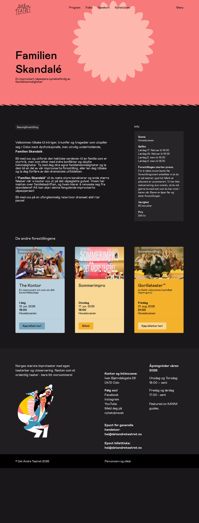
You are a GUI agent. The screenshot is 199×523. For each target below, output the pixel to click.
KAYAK (172, 449)
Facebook (111, 440)
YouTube (111, 449)
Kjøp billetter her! (152, 371)
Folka (89, 7)
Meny (180, 7)
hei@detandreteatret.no (123, 479)
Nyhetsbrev (122, 7)
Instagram (112, 445)
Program (74, 7)
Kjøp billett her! (32, 371)
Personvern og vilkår (118, 506)
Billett (86, 371)
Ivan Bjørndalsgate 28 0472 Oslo (121, 423)
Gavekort (104, 7)
